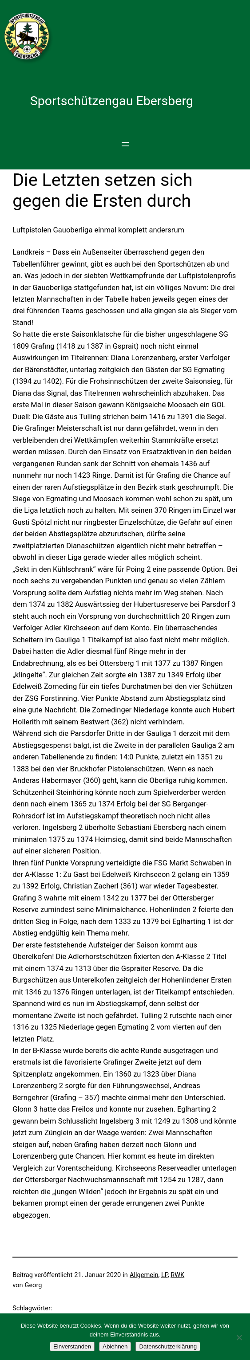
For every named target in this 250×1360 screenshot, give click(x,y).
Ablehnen (115, 1346)
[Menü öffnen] (125, 144)
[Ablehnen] (238, 1337)
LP (164, 1275)
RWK (177, 1275)
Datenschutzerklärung (168, 1346)
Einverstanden (72, 1346)
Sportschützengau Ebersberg (111, 101)
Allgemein (144, 1275)
